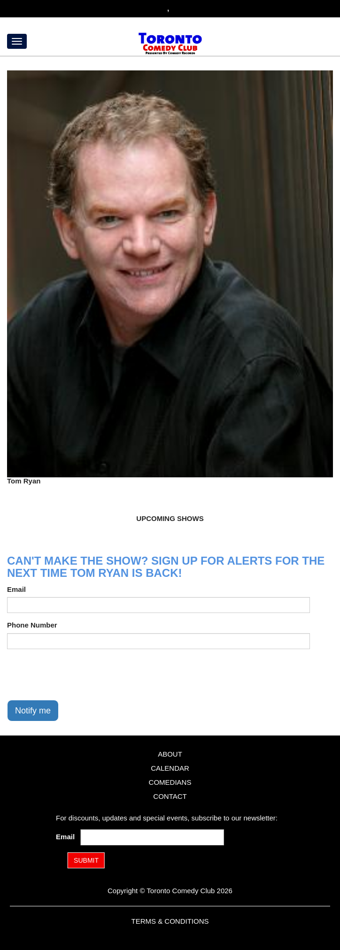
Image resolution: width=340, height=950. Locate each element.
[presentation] (78, 674)
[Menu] (17, 41)
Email (16, 589)
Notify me (33, 710)
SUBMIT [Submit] (86, 860)
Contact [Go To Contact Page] (169, 796)
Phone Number (32, 625)
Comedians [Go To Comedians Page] (170, 782)
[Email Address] (152, 837)
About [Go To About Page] (170, 754)
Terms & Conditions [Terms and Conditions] (170, 921)
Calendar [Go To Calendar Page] (170, 768)
